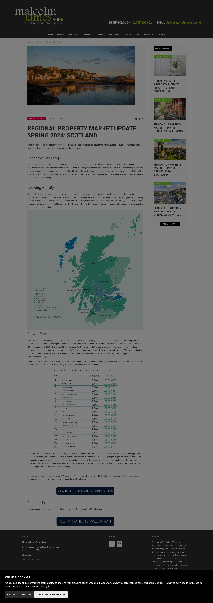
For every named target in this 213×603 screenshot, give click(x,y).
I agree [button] (11, 594)
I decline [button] (26, 594)
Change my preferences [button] (51, 594)
